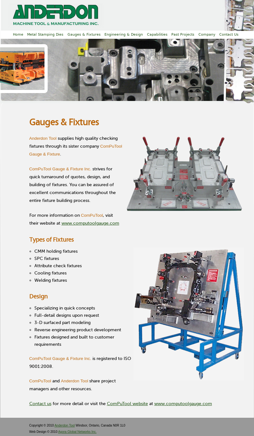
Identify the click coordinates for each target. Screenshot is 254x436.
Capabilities (157, 34)
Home (18, 34)
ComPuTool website (127, 403)
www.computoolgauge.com (90, 223)
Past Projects (182, 34)
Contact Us (229, 34)
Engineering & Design (123, 34)
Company (207, 34)
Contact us (40, 403)
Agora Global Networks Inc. (77, 431)
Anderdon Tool (65, 425)
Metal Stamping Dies (45, 34)
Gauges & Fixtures (84, 34)
